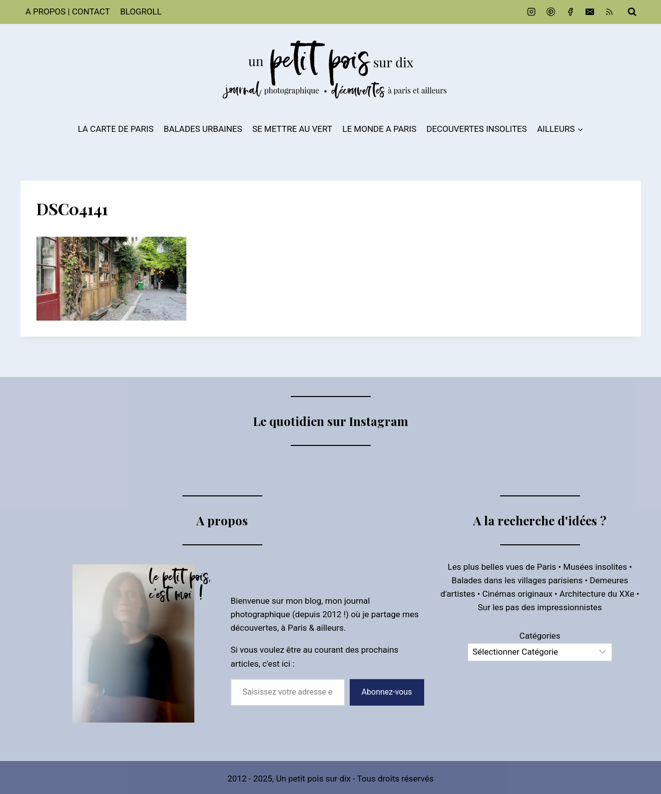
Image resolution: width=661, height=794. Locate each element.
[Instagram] (531, 11)
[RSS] (609, 11)
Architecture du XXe (597, 594)
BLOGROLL (140, 11)
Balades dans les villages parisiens (517, 580)
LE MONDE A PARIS (379, 129)
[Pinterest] (550, 11)
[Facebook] (570, 11)
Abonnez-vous (387, 692)
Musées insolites (595, 567)
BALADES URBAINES (203, 129)
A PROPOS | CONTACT (67, 11)
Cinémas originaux (517, 594)
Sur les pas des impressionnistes (540, 607)
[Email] (589, 11)
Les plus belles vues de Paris (502, 567)
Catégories (540, 636)
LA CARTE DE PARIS (116, 129)
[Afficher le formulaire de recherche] (632, 12)
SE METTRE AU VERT (292, 129)
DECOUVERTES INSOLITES (477, 129)
